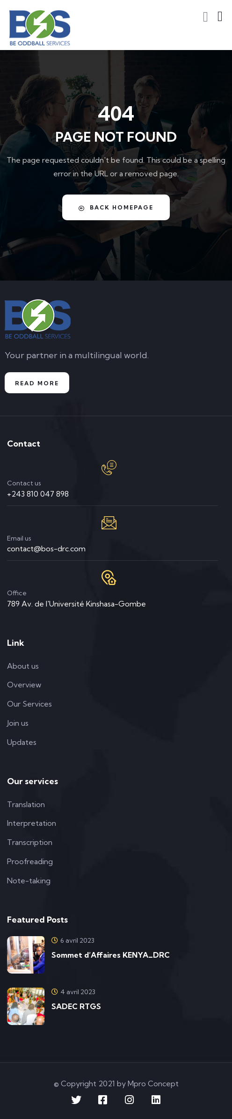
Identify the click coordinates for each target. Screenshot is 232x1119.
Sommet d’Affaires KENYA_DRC (110, 955)
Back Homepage (116, 207)
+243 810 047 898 (38, 493)
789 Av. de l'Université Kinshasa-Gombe (76, 603)
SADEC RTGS (76, 1006)
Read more (37, 383)
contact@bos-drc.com (46, 548)
